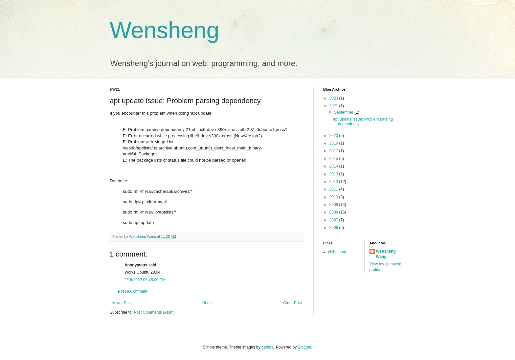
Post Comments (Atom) (154, 312)
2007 (334, 220)
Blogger (304, 347)
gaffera (267, 347)
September (344, 112)
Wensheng (164, 30)
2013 (334, 174)
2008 (334, 212)
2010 (334, 197)
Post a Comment (132, 291)
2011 (334, 189)
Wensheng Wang (386, 254)
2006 (334, 227)
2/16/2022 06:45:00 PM (145, 280)
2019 (334, 143)
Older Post (292, 303)
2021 (334, 105)
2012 (334, 181)
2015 (334, 158)
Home (207, 303)
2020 (334, 135)
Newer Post (121, 303)
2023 (334, 98)
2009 (334, 204)
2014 (334, 166)
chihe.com (337, 252)
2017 (334, 150)
